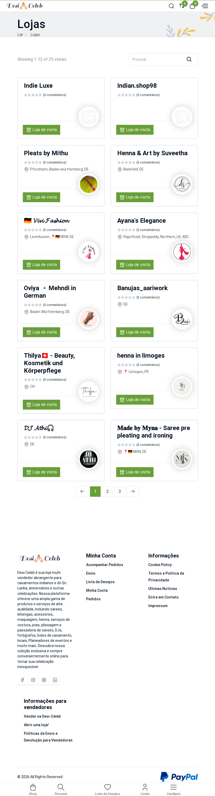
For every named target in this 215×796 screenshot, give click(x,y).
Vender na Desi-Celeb (42, 716)
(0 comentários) (54, 95)
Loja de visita (41, 129)
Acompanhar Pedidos (104, 565)
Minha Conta (97, 590)
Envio (90, 573)
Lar (20, 34)
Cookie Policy (160, 565)
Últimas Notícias (162, 589)
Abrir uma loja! (36, 725)
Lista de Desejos (100, 582)
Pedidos (93, 599)
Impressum (158, 606)
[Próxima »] (133, 491)
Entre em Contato (163, 597)
